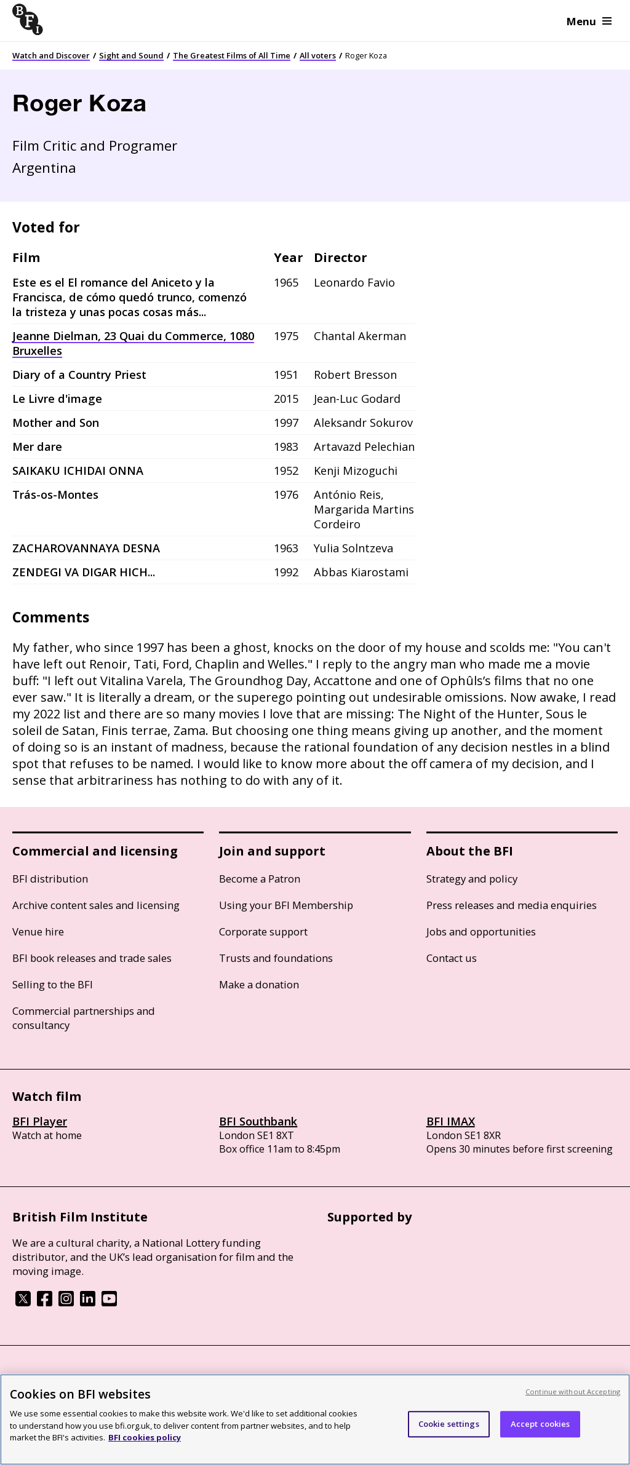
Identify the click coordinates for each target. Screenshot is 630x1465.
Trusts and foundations (276, 958)
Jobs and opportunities (481, 931)
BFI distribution (50, 878)
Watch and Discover (51, 55)
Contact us (451, 958)
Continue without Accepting (572, 1391)
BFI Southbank (258, 1121)
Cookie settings (448, 1423)
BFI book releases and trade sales (92, 958)
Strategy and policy (471, 878)
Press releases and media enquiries (511, 905)
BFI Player (39, 1121)
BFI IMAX (450, 1121)
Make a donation (259, 984)
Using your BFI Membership (286, 905)
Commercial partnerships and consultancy (83, 1018)
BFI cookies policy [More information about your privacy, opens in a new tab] (144, 1437)
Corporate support (263, 931)
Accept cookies (540, 1423)
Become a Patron (259, 878)
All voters (318, 55)
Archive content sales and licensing (96, 905)
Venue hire (38, 931)
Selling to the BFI (52, 984)
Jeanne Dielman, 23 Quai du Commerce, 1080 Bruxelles (133, 343)
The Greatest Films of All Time (231, 55)
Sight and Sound (131, 55)
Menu (589, 21)
